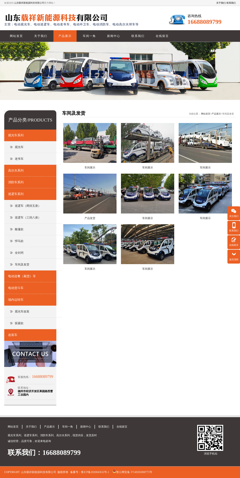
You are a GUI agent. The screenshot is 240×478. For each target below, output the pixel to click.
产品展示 (65, 36)
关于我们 (221, 3)
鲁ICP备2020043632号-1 (95, 472)
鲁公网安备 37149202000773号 (134, 472)
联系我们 (231, 3)
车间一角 (89, 36)
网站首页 (16, 36)
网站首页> (206, 113)
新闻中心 (113, 36)
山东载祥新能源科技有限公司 (38, 472)
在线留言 (162, 36)
